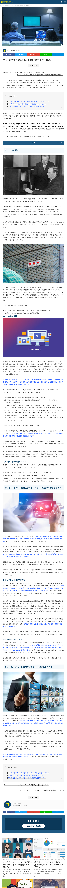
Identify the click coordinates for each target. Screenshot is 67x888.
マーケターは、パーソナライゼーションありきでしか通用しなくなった (26, 72)
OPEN (59, 143)
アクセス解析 (49, 859)
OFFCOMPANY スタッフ (13, 50)
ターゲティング (14, 859)
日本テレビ (29, 232)
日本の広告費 (43, 441)
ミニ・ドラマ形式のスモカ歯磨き (46, 224)
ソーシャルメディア (60, 859)
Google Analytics (39, 859)
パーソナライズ (24, 859)
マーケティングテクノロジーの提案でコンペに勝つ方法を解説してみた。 (40, 75)
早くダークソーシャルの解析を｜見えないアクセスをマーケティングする (48, 864)
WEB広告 (6, 859)
